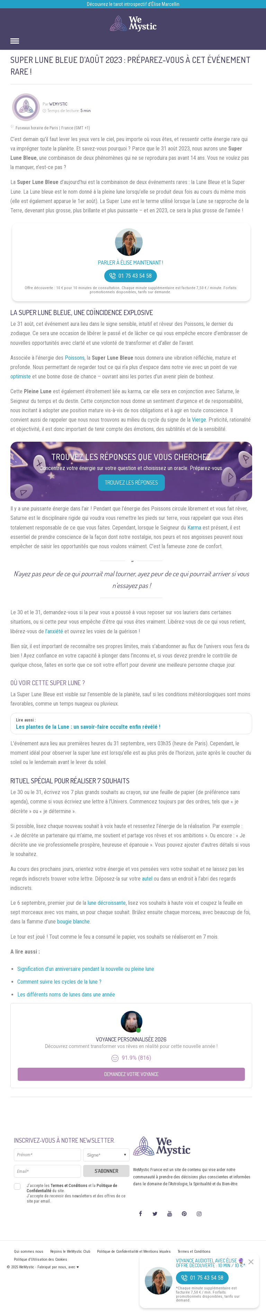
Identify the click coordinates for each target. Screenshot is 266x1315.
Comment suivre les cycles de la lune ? (59, 981)
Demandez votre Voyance (131, 1074)
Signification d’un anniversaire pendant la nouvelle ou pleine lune (85, 969)
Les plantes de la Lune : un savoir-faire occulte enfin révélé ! (88, 727)
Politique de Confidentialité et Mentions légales (134, 1251)
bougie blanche (73, 921)
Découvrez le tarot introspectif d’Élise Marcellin (133, 4)
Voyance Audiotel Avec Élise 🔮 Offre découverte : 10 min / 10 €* (211, 1263)
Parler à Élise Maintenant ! (130, 262)
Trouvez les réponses (131, 482)
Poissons (75, 358)
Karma (194, 527)
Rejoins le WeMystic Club (70, 1251)
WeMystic (58, 104)
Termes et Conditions (69, 1185)
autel (147, 878)
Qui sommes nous (28, 1251)
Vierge (199, 419)
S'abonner (106, 1171)
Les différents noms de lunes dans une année (66, 994)
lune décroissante (107, 903)
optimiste (20, 376)
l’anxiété (54, 631)
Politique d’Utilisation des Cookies (40, 1259)
